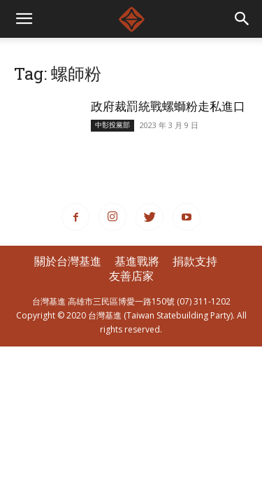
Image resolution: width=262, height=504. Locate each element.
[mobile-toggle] (23, 19)
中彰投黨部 (112, 125)
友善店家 (131, 276)
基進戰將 (137, 261)
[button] (242, 19)
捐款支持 (195, 261)
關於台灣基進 (67, 261)
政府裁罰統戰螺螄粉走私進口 (174, 106)
